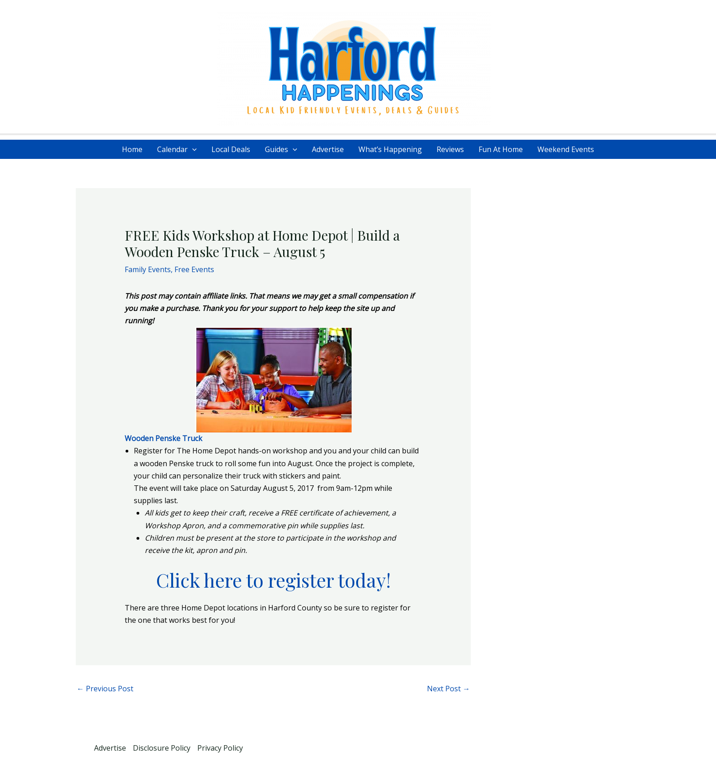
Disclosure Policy (161, 748)
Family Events (148, 269)
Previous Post (105, 689)
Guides (281, 149)
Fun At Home (501, 149)
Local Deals (230, 149)
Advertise (328, 149)
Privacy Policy (220, 748)
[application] (192, 149)
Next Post (448, 689)
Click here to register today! (273, 580)
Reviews (450, 149)
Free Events (194, 269)
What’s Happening (390, 149)
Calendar (177, 149)
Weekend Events (565, 149)
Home (132, 149)
